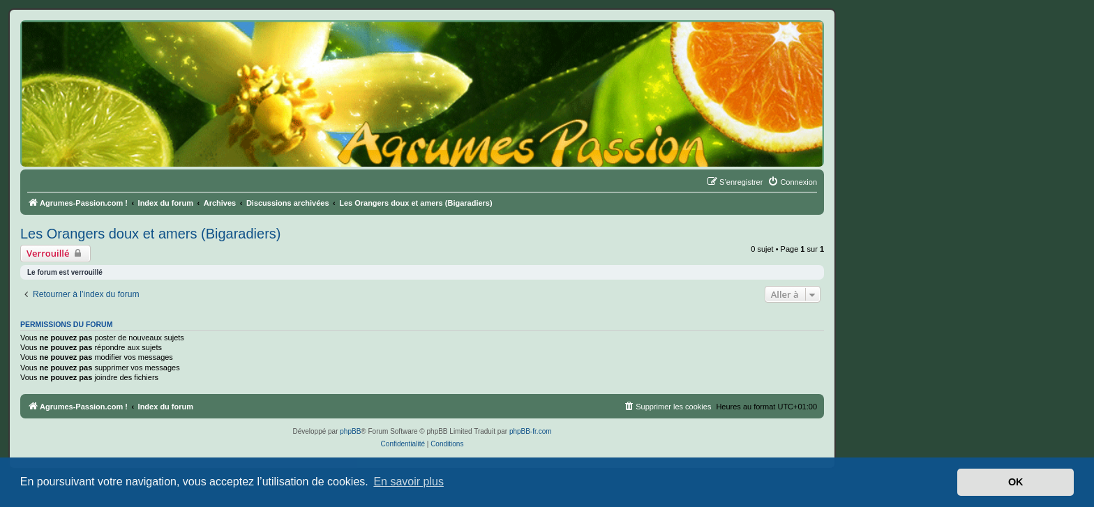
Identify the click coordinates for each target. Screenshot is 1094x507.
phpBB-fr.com (530, 431)
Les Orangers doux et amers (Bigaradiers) (150, 233)
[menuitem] (792, 182)
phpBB (350, 431)
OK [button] (1016, 481)
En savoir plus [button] (408, 481)
